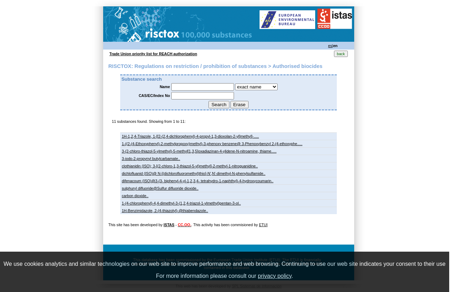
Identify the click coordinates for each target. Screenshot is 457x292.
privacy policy (274, 276)
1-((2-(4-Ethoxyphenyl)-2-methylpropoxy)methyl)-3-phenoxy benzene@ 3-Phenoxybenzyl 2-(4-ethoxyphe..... (212, 144)
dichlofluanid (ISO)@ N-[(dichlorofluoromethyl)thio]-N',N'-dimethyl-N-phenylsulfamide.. (193, 173)
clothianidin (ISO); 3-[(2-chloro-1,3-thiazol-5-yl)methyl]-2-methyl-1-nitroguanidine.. (190, 166)
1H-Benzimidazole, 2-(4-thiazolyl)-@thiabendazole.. (165, 210)
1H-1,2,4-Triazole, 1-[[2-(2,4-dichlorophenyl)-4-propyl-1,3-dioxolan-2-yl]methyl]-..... (190, 136)
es (330, 46)
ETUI (263, 225)
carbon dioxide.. (135, 196)
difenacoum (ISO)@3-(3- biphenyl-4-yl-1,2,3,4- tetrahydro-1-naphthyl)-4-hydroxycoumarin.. (197, 181)
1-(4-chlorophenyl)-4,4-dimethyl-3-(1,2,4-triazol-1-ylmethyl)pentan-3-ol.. (181, 203)
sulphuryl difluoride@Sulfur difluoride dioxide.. (160, 188)
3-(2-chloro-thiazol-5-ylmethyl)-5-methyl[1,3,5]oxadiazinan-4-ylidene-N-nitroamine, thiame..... (199, 151)
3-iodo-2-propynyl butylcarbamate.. (151, 158)
